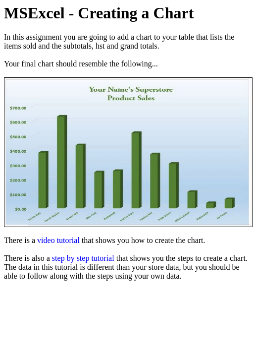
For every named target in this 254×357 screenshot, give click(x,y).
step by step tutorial (83, 258)
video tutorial (58, 240)
